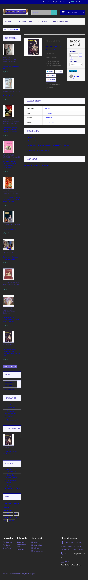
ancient (11, 521)
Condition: (49, 50)
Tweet (50, 71)
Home (8, 21)
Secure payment (12, 420)
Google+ (51, 75)
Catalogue (7, 503)
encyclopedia (8, 510)
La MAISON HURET (11, 225)
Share (59, 71)
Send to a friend (54, 84)
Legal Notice (11, 407)
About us (10, 416)
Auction (16, 503)
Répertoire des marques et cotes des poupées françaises (11, 121)
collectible (7, 517)
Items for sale (61, 21)
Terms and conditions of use (21, 544)
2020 (15, 517)
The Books (42, 21)
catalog (6, 507)
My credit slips (36, 545)
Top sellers (10, 38)
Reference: (49, 46)
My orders (34, 542)
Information (10, 398)
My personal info (37, 551)
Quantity (72, 51)
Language (73, 61)
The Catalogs (24, 21)
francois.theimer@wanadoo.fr (71, 565)
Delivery (9, 404)
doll (16, 514)
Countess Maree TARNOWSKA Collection (9, 311)
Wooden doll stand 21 (11, 91)
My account (36, 538)
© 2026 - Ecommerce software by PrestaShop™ (19, 574)
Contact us (47, 2)
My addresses (36, 548)
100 (5, 521)
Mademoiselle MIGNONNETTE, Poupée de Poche (10, 60)
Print (51, 88)
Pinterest (51, 79)
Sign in (81, 2)
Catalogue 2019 (9, 252)
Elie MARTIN (8, 345)
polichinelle (8, 514)
